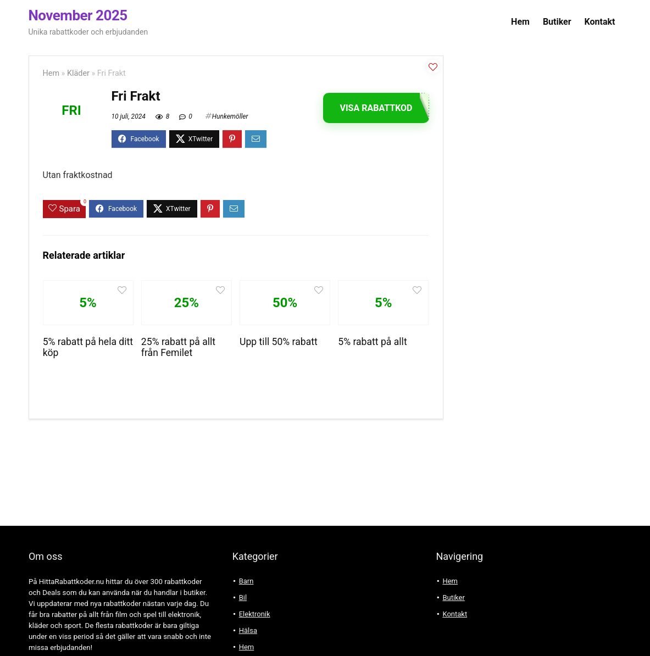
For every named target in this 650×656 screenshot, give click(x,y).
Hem (520, 21)
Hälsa (248, 630)
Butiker (557, 21)
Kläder (78, 73)
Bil (243, 597)
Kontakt (600, 21)
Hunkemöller (230, 116)
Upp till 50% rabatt (279, 341)
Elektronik (254, 614)
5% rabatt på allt (372, 341)
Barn (246, 581)
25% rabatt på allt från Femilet (178, 347)
